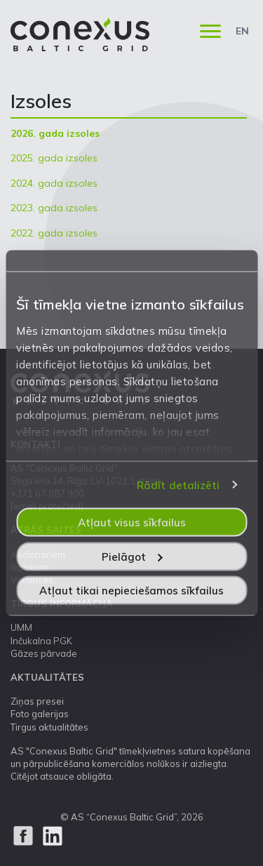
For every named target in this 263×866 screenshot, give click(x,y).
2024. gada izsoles (54, 183)
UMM (21, 627)
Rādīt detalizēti (178, 484)
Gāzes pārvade (44, 653)
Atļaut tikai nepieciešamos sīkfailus (131, 590)
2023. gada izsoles (54, 207)
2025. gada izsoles (54, 158)
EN (242, 31)
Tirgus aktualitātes (49, 727)
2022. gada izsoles (54, 233)
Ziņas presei (37, 701)
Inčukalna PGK (41, 640)
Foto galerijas (40, 713)
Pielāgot (132, 556)
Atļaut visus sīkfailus (132, 522)
